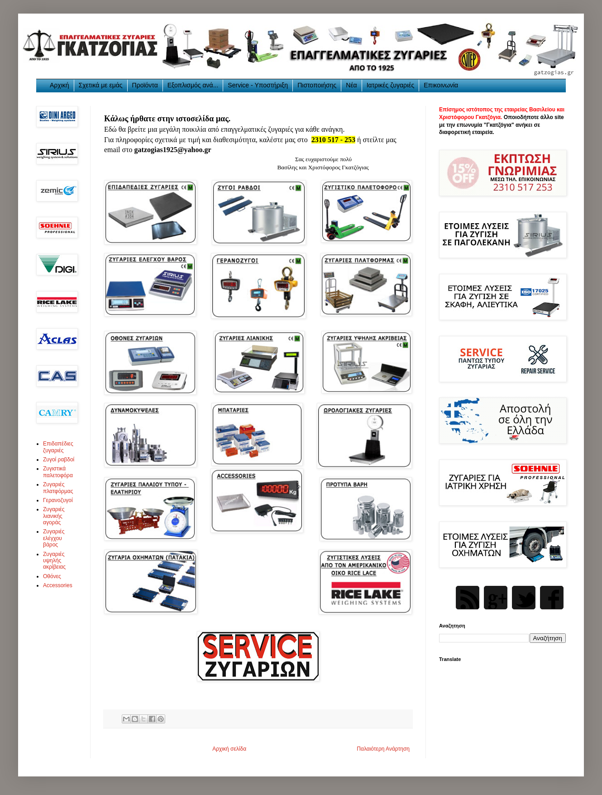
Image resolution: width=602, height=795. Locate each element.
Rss (467, 597)
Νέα (351, 85)
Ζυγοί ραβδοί (58, 459)
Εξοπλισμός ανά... (193, 85)
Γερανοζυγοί (58, 500)
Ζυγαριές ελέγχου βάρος (53, 538)
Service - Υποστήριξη (258, 85)
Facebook (552, 597)
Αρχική (59, 85)
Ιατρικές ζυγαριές (390, 85)
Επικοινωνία (441, 85)
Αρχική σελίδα (229, 749)
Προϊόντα (145, 85)
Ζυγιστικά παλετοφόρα (58, 471)
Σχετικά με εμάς (101, 85)
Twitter (523, 597)
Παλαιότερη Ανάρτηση (383, 749)
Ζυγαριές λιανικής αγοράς (53, 516)
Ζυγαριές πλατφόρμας (58, 487)
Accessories (57, 585)
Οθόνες (52, 576)
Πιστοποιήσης (316, 85)
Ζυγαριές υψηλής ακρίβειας (54, 560)
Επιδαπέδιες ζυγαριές (58, 447)
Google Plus (495, 597)
